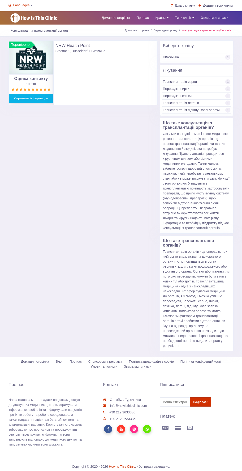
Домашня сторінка (116, 18)
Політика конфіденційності (200, 361)
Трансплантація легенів (196, 103)
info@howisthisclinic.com (125, 406)
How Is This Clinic (122, 466)
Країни (161, 17)
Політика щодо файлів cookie (151, 361)
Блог (59, 361)
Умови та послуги (104, 366)
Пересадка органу (165, 30)
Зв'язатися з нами (214, 18)
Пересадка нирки (196, 88)
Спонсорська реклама (105, 361)
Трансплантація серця (196, 81)
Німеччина (196, 57)
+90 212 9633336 (119, 412)
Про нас (142, 18)
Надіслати (200, 402)
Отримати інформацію (31, 98)
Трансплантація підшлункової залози (196, 110)
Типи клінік (184, 17)
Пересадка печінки (196, 95)
